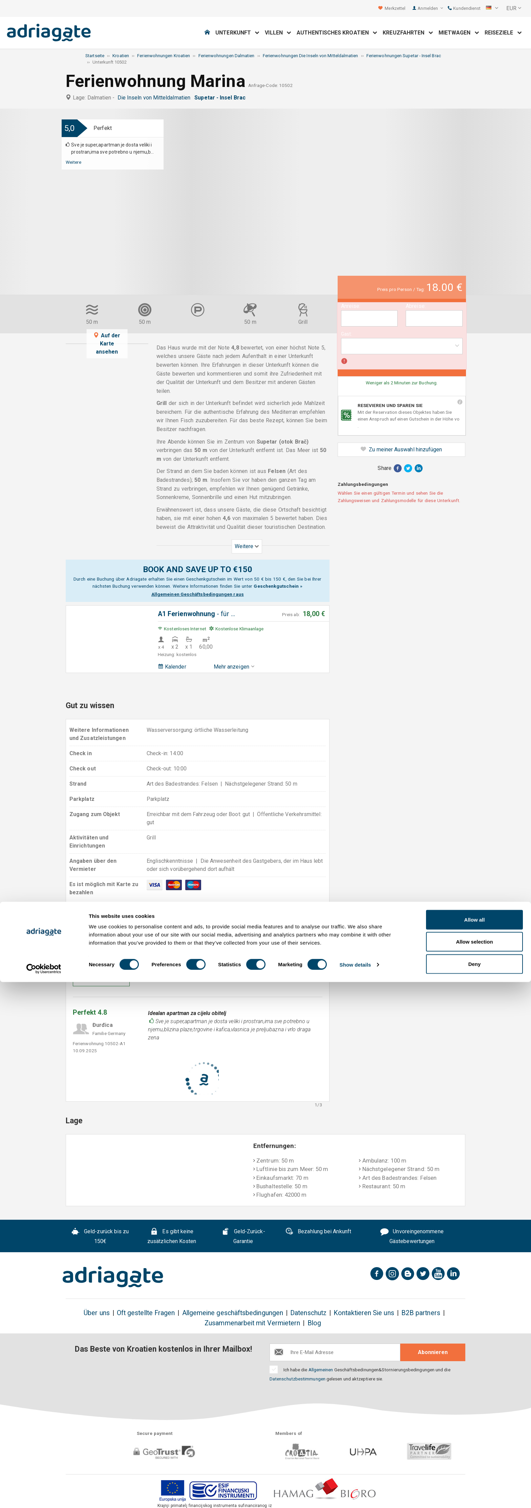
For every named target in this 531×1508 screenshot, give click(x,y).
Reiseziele (503, 32)
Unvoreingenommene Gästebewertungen (411, 1236)
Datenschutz (308, 1313)
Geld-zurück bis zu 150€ (100, 1236)
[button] (492, 8)
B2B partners (420, 1313)
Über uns (97, 1313)
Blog (314, 1323)
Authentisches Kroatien (337, 32)
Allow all (474, 1445)
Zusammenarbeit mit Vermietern (252, 1323)
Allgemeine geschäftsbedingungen (232, 1313)
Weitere (74, 162)
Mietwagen (459, 32)
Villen (278, 32)
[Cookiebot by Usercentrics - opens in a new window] (43, 1495)
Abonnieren (433, 1352)
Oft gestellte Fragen (146, 1313)
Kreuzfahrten (408, 32)
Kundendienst (464, 8)
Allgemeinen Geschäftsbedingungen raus (197, 594)
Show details (355, 1490)
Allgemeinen (321, 1369)
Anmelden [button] (430, 8)
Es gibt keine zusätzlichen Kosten (171, 1236)
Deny (474, 1490)
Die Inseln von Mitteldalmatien (155, 97)
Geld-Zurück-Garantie (243, 1236)
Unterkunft (237, 32)
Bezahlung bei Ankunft (318, 1232)
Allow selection (474, 1468)
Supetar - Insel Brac (221, 97)
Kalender (172, 666)
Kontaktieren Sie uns (364, 1313)
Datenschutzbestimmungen (297, 1378)
